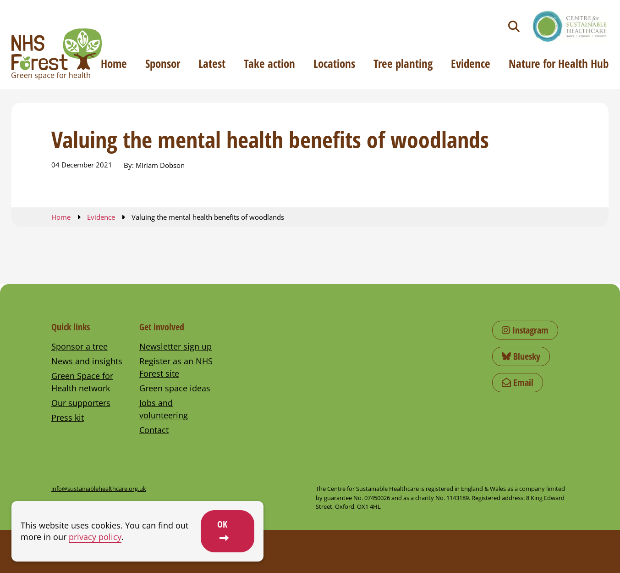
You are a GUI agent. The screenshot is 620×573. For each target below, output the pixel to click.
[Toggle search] (514, 26)
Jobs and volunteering (163, 409)
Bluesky (521, 356)
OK (222, 524)
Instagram (525, 330)
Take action (269, 63)
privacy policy (95, 536)
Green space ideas (174, 388)
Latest (211, 63)
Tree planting (403, 63)
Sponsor (162, 63)
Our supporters (80, 402)
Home (114, 63)
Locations (334, 63)
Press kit (67, 417)
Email (517, 382)
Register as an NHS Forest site (176, 367)
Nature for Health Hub (559, 63)
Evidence (470, 63)
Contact (154, 429)
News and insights (86, 361)
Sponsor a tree (79, 346)
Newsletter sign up (175, 346)
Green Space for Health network (82, 382)
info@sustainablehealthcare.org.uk (98, 488)
